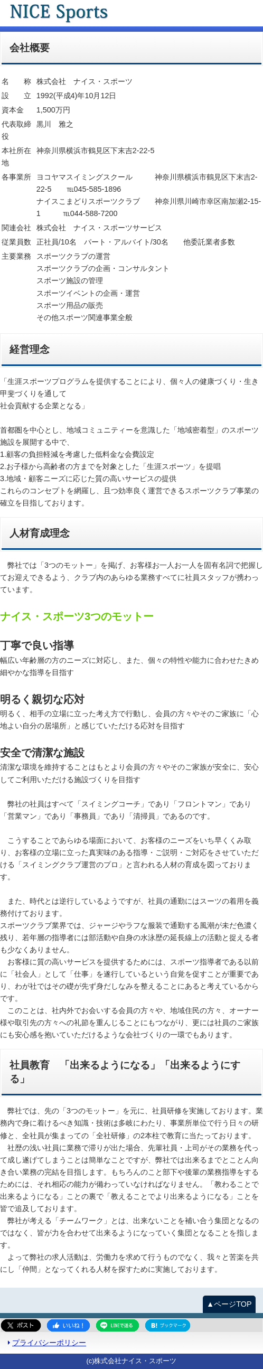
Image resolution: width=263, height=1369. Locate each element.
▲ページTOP (229, 1304)
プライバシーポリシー (49, 1342)
